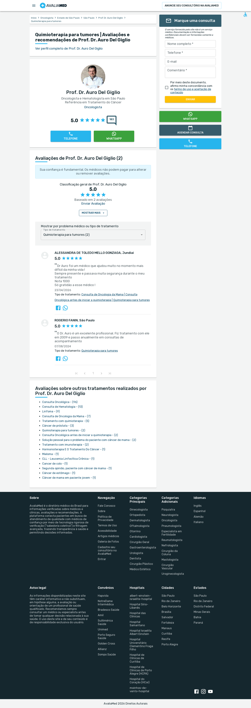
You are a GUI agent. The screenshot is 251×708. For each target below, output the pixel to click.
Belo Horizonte (171, 606)
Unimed (103, 629)
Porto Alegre (170, 644)
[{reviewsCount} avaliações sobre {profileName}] (110, 120)
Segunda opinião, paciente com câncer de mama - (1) (77, 468)
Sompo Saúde (107, 654)
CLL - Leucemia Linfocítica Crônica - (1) (68, 458)
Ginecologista (139, 509)
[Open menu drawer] (34, 5)
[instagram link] (204, 692)
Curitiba (167, 633)
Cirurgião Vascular (168, 566)
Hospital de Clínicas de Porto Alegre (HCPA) (141, 670)
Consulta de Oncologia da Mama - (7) (66, 416)
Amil (101, 615)
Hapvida (103, 595)
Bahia (197, 617)
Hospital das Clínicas (138, 614)
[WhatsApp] (114, 136)
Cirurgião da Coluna (170, 552)
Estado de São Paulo (68, 18)
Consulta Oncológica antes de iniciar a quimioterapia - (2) (80, 435)
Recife (166, 639)
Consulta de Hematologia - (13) (62, 406)
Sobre (101, 511)
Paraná (198, 622)
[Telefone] (71, 136)
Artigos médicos (108, 536)
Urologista (136, 553)
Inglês (197, 505)
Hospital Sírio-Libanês (139, 606)
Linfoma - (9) (51, 411)
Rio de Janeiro (171, 601)
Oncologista (46, 18)
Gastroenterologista (141, 547)
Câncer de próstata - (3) (58, 425)
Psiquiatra (168, 509)
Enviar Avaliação (93, 203)
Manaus (167, 628)
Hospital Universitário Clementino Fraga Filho (141, 644)
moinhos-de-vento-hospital (139, 689)
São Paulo (88, 18)
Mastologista (170, 559)
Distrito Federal (204, 606)
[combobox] (93, 235)
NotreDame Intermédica (106, 602)
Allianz (102, 649)
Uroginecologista (173, 573)
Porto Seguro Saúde (106, 636)
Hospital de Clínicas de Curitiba (137, 658)
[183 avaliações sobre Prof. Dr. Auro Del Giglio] (111, 120)
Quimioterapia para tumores (130, 300)
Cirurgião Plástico (141, 563)
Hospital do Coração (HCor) (139, 680)
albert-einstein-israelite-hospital (141, 597)
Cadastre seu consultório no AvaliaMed (107, 550)
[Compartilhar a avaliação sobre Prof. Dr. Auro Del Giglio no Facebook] (58, 307)
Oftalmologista (139, 526)
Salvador (167, 617)
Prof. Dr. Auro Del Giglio (110, 18)
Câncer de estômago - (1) (58, 473)
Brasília (166, 612)
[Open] (141, 234)
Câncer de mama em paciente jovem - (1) (69, 477)
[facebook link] (197, 692)
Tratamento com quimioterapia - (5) (65, 421)
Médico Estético (140, 569)
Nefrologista (170, 545)
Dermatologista (140, 520)
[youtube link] (211, 692)
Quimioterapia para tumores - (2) (63, 430)
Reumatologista (172, 540)
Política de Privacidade (105, 518)
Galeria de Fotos (108, 541)
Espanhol (200, 511)
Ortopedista (137, 515)
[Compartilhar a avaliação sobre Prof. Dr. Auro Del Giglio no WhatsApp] (65, 307)
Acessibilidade (107, 530)
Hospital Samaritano (137, 623)
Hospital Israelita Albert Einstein (140, 632)
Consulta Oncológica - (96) (59, 402)
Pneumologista (171, 526)
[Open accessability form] (245, 14)
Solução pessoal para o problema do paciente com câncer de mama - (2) (89, 440)
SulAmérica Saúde (105, 622)
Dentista (135, 558)
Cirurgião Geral (139, 542)
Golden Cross (106, 643)
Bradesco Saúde (108, 609)
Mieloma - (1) (50, 454)
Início (34, 18)
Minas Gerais (202, 612)
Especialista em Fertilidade (172, 533)
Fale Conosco (106, 505)
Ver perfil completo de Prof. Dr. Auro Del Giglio (69, 48)
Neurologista (170, 515)
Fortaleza (168, 622)
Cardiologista (138, 536)
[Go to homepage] (53, 5)
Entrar (102, 559)
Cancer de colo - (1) (54, 463)
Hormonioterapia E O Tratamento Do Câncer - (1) (73, 449)
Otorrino (135, 531)
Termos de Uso (107, 525)
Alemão (198, 516)
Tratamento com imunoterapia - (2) (65, 444)
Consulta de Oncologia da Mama (102, 294)
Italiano (198, 522)
